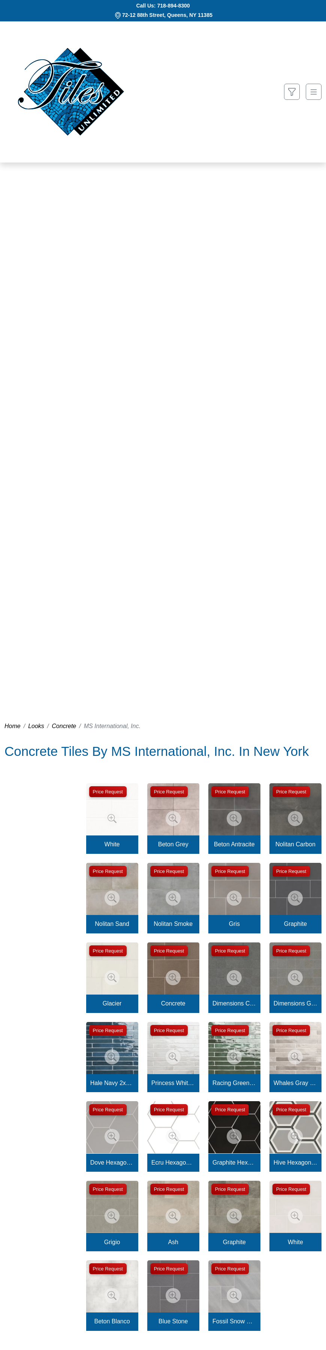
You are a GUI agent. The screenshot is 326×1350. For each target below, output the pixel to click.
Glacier (112, 1003)
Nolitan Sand (112, 924)
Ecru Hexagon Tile (173, 1162)
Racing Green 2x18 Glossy (234, 1083)
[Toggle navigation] (314, 92)
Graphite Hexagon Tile (234, 1162)
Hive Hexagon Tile (295, 1162)
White (112, 844)
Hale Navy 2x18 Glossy (112, 1083)
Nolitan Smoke (173, 924)
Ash (173, 1242)
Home (12, 726)
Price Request (108, 792)
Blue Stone (173, 1321)
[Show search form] (292, 92)
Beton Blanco (112, 1321)
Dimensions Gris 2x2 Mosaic (295, 1003)
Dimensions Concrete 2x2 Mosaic (234, 1003)
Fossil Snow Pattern (234, 1321)
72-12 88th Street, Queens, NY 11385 (167, 15)
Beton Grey (173, 844)
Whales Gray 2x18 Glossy (295, 1083)
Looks (36, 726)
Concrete (64, 726)
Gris (234, 924)
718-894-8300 (173, 6)
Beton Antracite (234, 844)
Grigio (112, 1242)
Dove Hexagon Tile (112, 1162)
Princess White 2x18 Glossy (173, 1083)
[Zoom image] (112, 818)
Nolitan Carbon (295, 844)
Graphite (295, 924)
